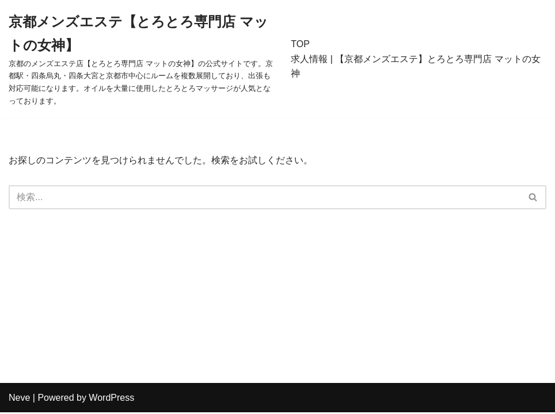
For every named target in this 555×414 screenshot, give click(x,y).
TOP (300, 44)
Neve (19, 399)
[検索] (264, 197)
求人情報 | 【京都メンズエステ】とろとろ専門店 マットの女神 (416, 66)
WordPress (111, 399)
